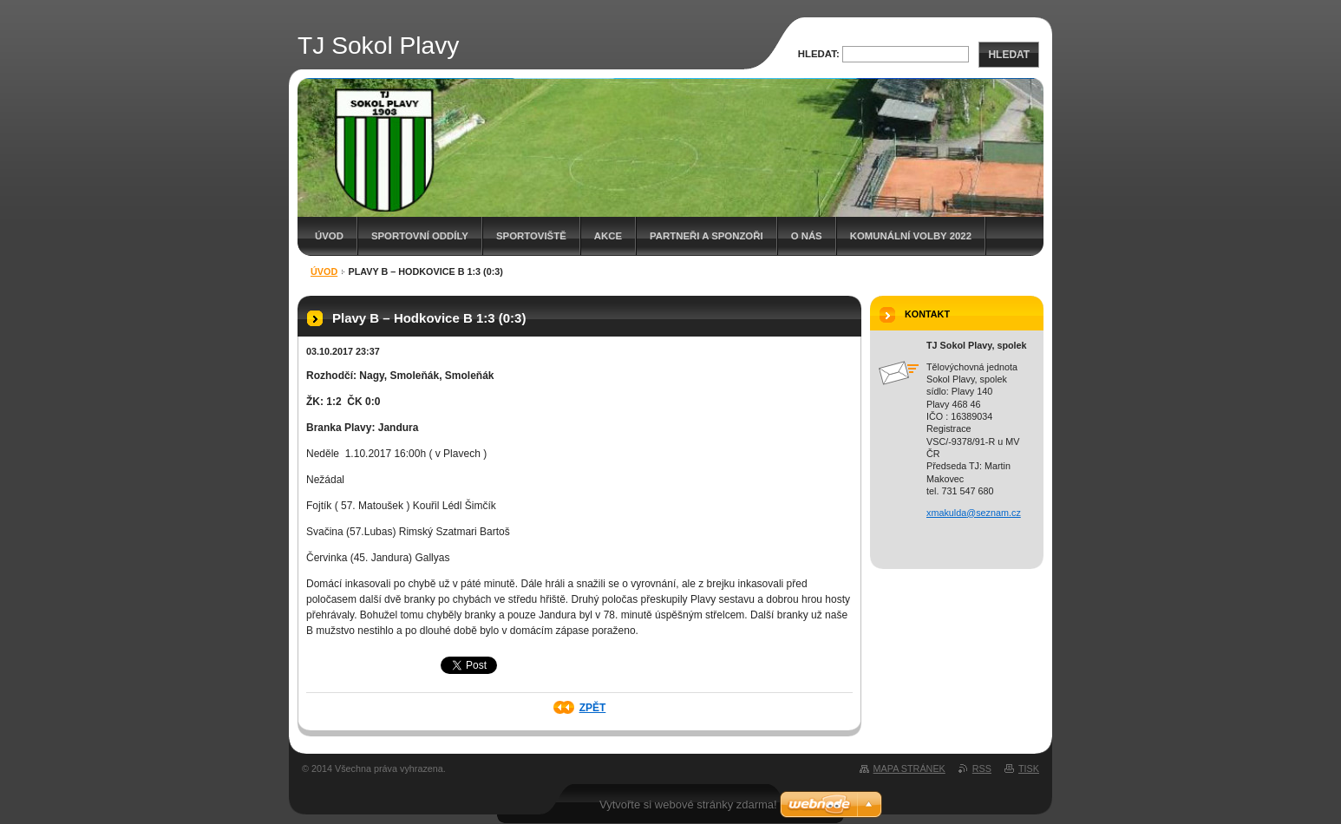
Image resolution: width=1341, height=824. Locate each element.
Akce (608, 236)
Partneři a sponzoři (706, 236)
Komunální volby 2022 (910, 236)
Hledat (1009, 55)
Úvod (329, 236)
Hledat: (819, 54)
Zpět (592, 708)
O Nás (806, 236)
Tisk (1028, 768)
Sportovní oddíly (419, 236)
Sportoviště (531, 236)
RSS (981, 768)
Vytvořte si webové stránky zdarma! (688, 804)
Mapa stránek (909, 768)
